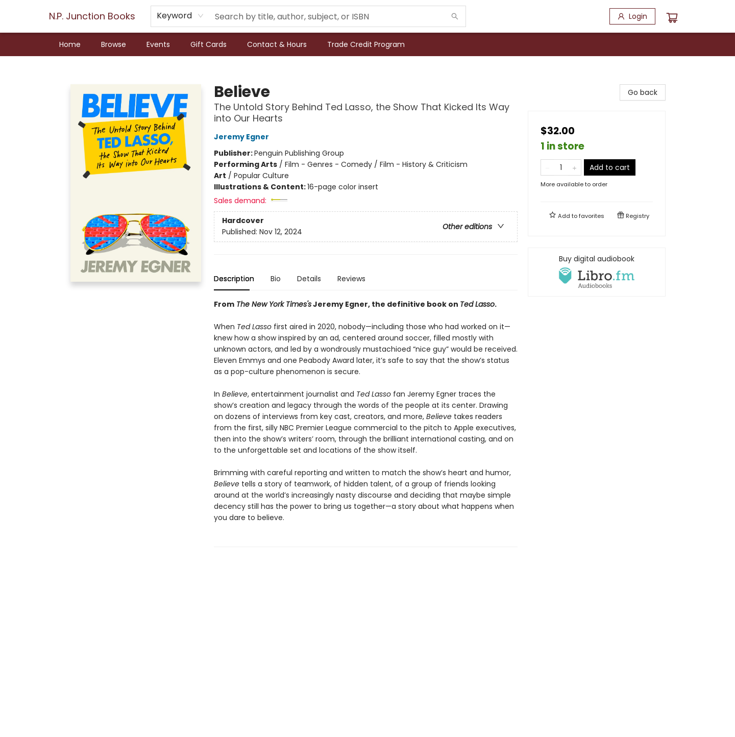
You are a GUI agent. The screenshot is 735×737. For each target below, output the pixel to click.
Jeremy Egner (243, 137)
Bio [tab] (276, 279)
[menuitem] (70, 44)
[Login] (632, 16)
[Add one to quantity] (574, 167)
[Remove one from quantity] (547, 167)
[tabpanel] (366, 423)
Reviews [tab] (351, 279)
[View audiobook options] (596, 272)
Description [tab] (234, 279)
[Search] (455, 16)
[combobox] (180, 16)
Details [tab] (309, 279)
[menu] (367, 44)
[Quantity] (561, 167)
